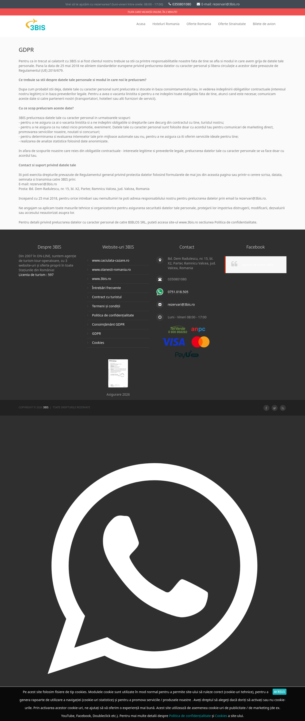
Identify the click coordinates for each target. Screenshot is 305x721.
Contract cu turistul (107, 297)
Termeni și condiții (106, 306)
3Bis (46, 407)
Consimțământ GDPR (108, 324)
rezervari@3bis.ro (181, 304)
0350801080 (180, 4)
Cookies (98, 342)
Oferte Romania (198, 24)
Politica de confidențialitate (113, 315)
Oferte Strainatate (232, 24)
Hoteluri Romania (165, 24)
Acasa (140, 24)
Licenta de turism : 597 (36, 274)
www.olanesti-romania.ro (111, 269)
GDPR (96, 333)
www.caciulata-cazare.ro (110, 260)
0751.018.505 (178, 292)
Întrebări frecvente (106, 288)
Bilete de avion (264, 24)
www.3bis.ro (101, 278)
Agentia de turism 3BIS (257, 265)
